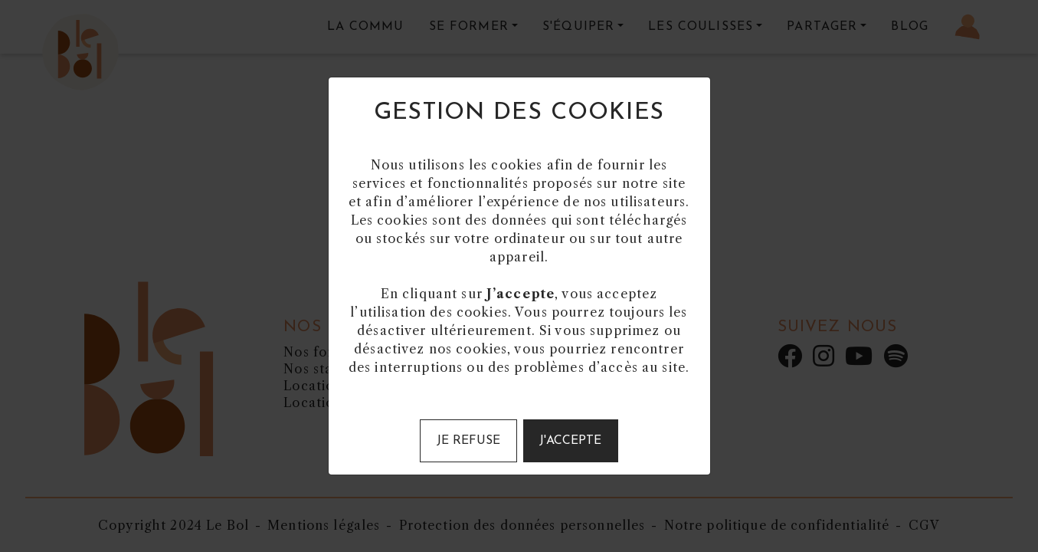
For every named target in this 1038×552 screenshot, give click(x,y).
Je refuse (468, 441)
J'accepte (570, 441)
